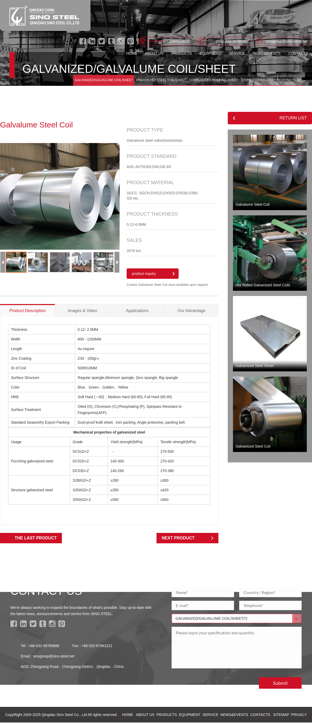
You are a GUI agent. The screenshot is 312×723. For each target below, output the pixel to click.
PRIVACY (299, 715)
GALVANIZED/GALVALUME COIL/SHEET (103, 80)
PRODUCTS (181, 53)
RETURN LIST (293, 118)
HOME (131, 53)
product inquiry (144, 274)
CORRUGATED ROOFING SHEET (213, 80)
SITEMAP (281, 715)
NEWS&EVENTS (267, 53)
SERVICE (237, 53)
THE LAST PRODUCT (36, 539)
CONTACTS (298, 53)
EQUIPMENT (210, 53)
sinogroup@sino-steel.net (53, 657)
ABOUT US (154, 53)
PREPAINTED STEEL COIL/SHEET (160, 80)
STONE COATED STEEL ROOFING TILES (271, 80)
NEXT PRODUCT (178, 539)
